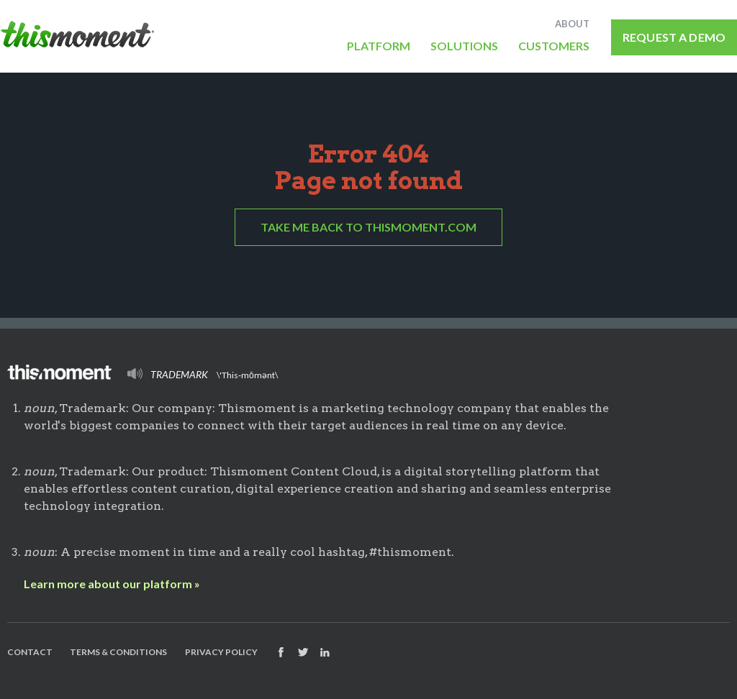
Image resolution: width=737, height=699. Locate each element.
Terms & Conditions (118, 652)
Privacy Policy (221, 652)
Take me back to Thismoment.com (368, 227)
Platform (378, 45)
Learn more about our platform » (112, 583)
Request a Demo (674, 37)
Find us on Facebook (281, 652)
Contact (30, 652)
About (572, 23)
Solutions (464, 45)
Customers (553, 45)
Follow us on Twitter (303, 652)
